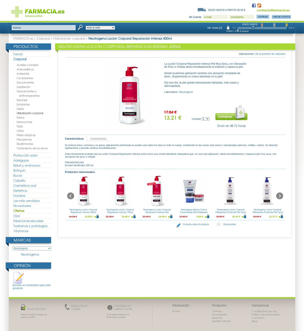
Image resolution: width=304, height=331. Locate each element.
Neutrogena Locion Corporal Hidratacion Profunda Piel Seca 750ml (231, 212)
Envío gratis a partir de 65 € (226, 10)
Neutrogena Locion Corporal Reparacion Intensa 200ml (83, 211)
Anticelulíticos (25, 69)
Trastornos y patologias (30, 226)
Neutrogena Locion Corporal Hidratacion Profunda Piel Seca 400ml (267, 212)
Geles (20, 109)
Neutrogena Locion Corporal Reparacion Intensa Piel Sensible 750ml (157, 212)
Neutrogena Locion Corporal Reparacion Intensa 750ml (120, 211)
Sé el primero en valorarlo (270, 53)
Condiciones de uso (264, 311)
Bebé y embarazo (26, 165)
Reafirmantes (25, 144)
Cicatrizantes (25, 78)
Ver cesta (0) (214, 27)
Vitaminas (20, 231)
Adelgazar (21, 160)
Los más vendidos (26, 200)
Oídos (20, 131)
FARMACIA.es (23, 38)
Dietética (20, 190)
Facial (18, 54)
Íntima (20, 117)
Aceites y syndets (27, 65)
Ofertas (18, 210)
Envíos (176, 311)
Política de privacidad (265, 315)
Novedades (22, 205)
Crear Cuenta (281, 17)
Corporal (43, 38)
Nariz (20, 126)
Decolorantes (25, 82)
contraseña (236, 17)
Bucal (17, 175)
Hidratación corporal (69, 38)
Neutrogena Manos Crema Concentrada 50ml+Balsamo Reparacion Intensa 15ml (194, 212)
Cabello (19, 180)
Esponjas (22, 100)
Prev (70, 195)
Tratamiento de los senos (32, 148)
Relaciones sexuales (28, 221)
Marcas (22, 240)
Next (279, 195)
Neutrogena (30, 254)
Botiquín (19, 170)
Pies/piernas (24, 139)
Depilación (23, 87)
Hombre (19, 195)
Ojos (16, 216)
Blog (254, 321)
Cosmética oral (24, 185)
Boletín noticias (221, 321)
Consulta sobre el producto (196, 224)
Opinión (22, 265)
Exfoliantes (23, 104)
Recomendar (230, 224)
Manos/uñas (24, 122)
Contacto (258, 318)
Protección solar (25, 155)
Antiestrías (23, 74)
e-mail (207, 17)
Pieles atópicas (26, 135)
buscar (17, 27)
